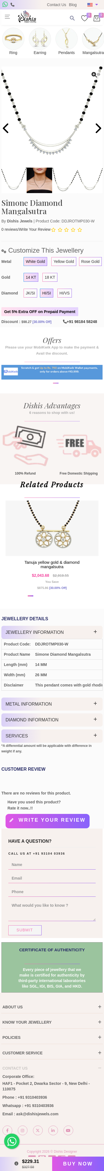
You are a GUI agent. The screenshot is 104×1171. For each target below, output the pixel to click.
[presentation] (6, 129)
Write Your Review (34, 229)
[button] (48, 399)
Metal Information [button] (29, 704)
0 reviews (9, 229)
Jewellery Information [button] (35, 632)
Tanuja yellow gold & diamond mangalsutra (51, 564)
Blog (73, 4)
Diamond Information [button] (32, 720)
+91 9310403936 (32, 1097)
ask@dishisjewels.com (37, 1114)
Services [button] (17, 736)
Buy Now (78, 1164)
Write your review (52, 820)
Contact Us (56, 4)
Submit (25, 930)
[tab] (52, 632)
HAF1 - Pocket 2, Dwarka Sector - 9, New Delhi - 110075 (46, 1086)
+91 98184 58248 (82, 321)
